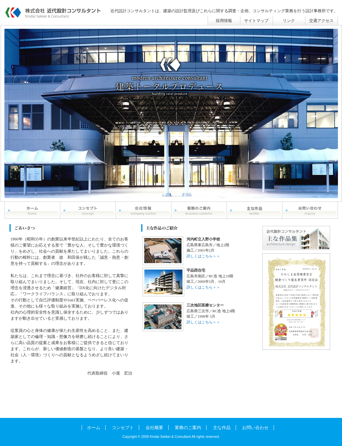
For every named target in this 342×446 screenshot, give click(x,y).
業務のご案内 (188, 427)
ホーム (93, 427)
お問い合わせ (255, 427)
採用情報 (224, 20)
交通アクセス (321, 20)
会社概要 (154, 427)
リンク (289, 20)
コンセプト (123, 427)
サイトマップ (256, 20)
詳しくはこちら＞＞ (203, 256)
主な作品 (222, 427)
